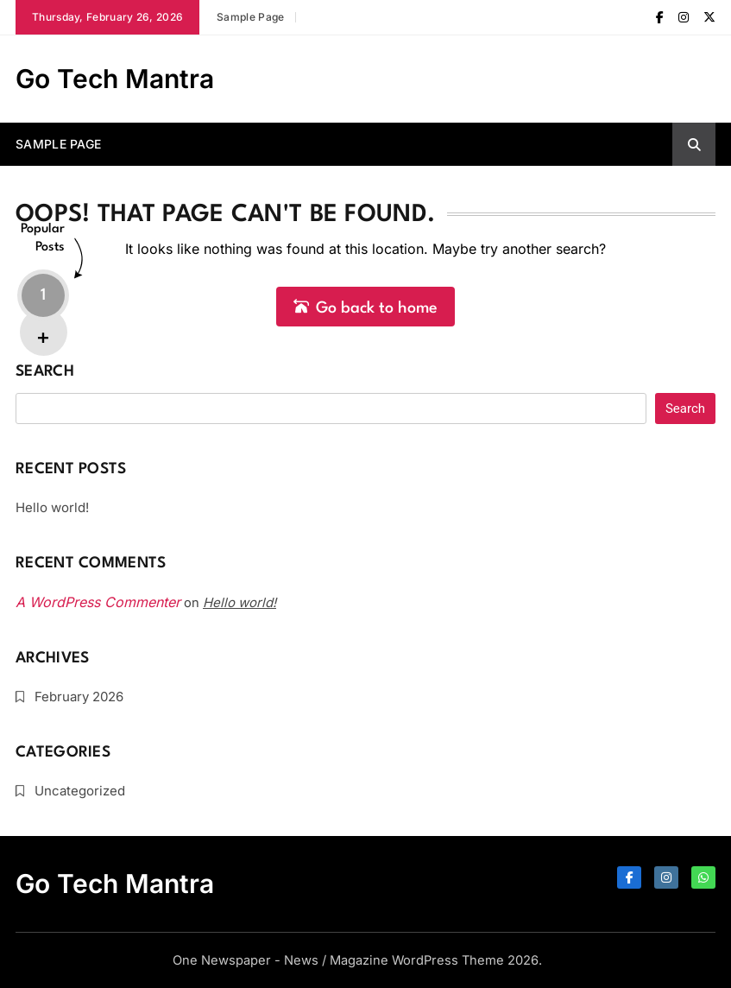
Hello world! (52, 507)
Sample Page (250, 16)
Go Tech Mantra (115, 78)
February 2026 (79, 696)
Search (45, 371)
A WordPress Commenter (98, 602)
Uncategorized (80, 790)
